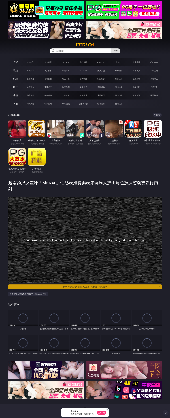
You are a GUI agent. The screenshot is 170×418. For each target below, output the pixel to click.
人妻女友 (66, 95)
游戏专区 (83, 62)
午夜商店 (48, 103)
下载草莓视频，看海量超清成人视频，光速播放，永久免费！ (112, 286)
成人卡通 (66, 79)
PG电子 (30, 62)
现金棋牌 (136, 62)
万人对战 (66, 62)
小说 (15, 95)
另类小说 (119, 95)
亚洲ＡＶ (30, 70)
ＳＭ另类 (154, 70)
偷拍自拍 (48, 79)
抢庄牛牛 (154, 62)
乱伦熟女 (136, 79)
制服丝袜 (101, 79)
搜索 (116, 51)
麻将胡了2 (101, 62)
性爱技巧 (154, 95)
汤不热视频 (83, 103)
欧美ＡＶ (66, 70)
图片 (15, 87)
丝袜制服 (119, 70)
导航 (15, 103)
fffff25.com (85, 45)
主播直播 (136, 70)
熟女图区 (136, 87)
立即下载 (101, 413)
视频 (15, 70)
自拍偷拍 (48, 70)
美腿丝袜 (101, 87)
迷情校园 (101, 95)
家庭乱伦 (48, 95)
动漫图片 (83, 87)
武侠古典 (83, 95)
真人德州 (48, 62)
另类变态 (154, 79)
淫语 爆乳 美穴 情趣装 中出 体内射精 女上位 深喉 (28, 294)
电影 (15, 78)
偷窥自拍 (30, 87)
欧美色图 (66, 87)
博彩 (15, 62)
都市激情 (30, 95)
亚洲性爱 (30, 79)
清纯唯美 (119, 87)
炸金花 (119, 62)
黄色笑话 (136, 95)
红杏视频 (101, 103)
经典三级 (119, 79)
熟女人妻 (101, 70)
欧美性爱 (83, 79)
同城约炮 (30, 103)
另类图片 (154, 87)
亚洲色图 (48, 87)
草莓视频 (66, 103)
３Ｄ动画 (83, 70)
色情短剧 (119, 103)
